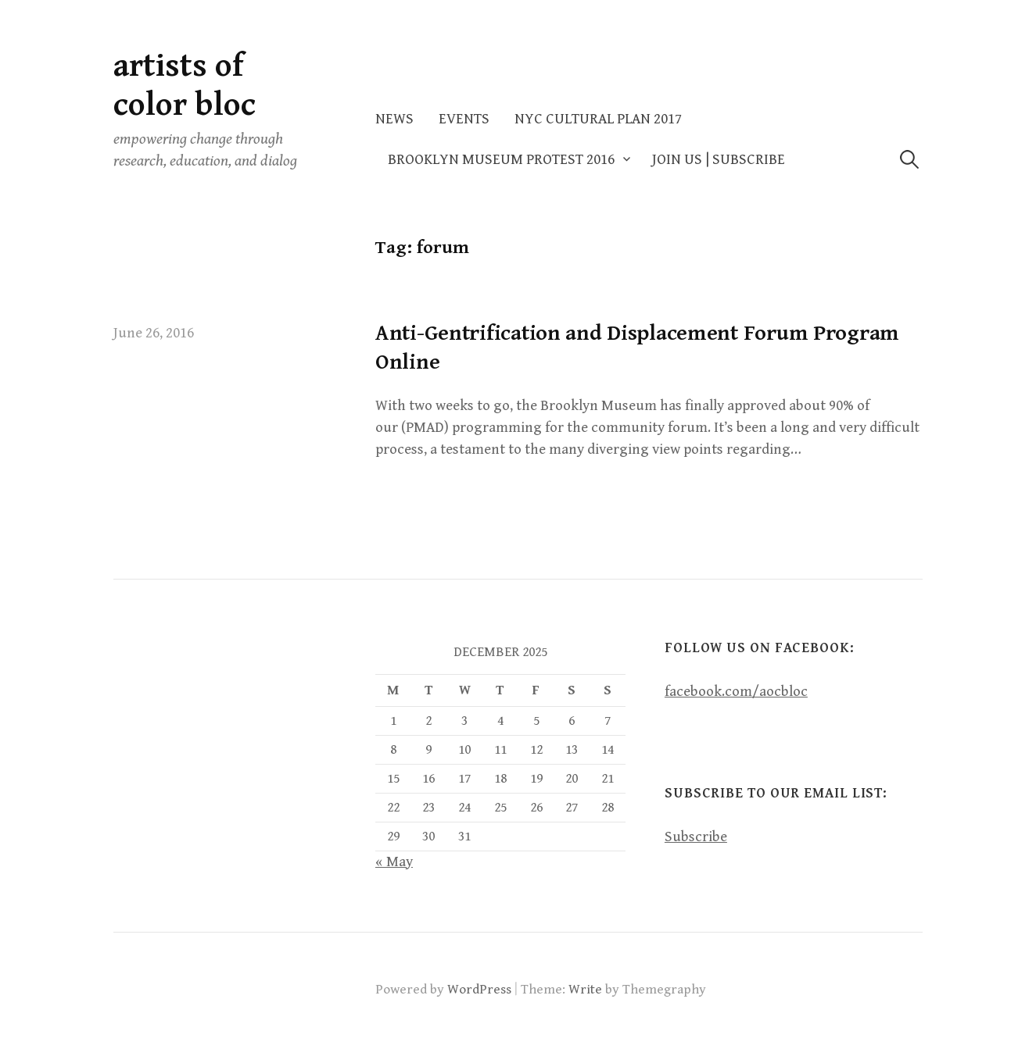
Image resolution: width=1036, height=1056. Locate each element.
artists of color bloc (184, 85)
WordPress (479, 989)
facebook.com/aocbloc (736, 691)
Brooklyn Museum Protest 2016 (501, 160)
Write (585, 989)
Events (464, 119)
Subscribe (696, 837)
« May (394, 862)
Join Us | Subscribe (718, 160)
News (394, 119)
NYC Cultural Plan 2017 (598, 119)
